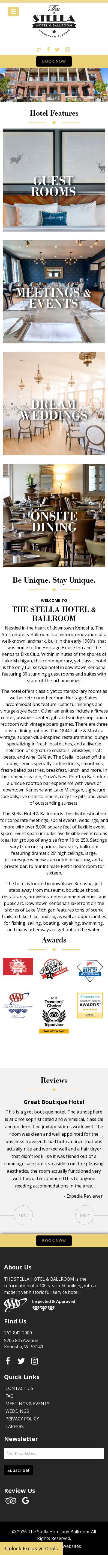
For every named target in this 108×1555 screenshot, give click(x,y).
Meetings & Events (27, 1404)
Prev (23, 1214)
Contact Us (19, 1388)
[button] (8, 85)
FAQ (9, 1396)
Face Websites (66, 1546)
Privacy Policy (22, 1419)
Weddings (17, 1411)
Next (84, 1214)
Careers (14, 1426)
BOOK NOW (54, 61)
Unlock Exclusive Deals (31, 1548)
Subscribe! (18, 1470)
